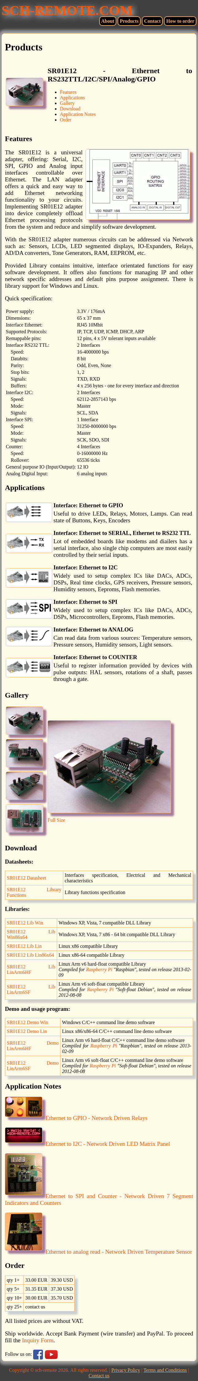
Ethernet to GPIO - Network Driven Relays (76, 1118)
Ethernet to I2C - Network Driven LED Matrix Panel (87, 1144)
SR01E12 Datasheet (26, 877)
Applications (72, 97)
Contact (152, 21)
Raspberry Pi (99, 969)
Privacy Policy (125, 1370)
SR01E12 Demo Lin (27, 1031)
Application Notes (78, 114)
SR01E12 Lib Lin (24, 946)
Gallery (67, 103)
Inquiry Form (37, 1340)
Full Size (56, 820)
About (108, 21)
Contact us (99, 1375)
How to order (180, 21)
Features (68, 92)
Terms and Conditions (165, 1370)
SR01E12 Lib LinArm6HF (31, 969)
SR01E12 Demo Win (27, 1022)
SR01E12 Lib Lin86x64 (30, 955)
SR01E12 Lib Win (25, 922)
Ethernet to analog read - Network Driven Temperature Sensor (98, 1251)
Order (65, 119)
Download (70, 108)
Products (129, 21)
